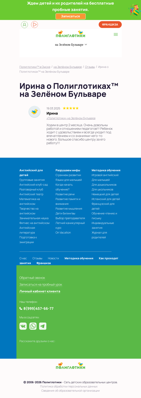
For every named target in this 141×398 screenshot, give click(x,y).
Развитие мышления (69, 208)
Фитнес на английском (34, 223)
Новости (53, 258)
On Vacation (63, 232)
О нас (23, 258)
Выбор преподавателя (70, 218)
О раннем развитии (68, 175)
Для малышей (101, 180)
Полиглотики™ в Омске (34, 67)
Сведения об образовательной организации (70, 390)
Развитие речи (65, 194)
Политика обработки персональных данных (68, 386)
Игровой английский (105, 175)
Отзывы (90, 67)
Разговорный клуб (31, 189)
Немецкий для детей (105, 194)
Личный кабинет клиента (39, 291)
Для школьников (102, 189)
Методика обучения (106, 170)
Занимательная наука (34, 218)
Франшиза (110, 24)
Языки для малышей (69, 180)
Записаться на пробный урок (40, 284)
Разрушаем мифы (68, 170)
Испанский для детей (106, 199)
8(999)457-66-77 (64, 52)
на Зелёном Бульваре (68, 67)
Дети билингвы (65, 213)
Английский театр (31, 194)
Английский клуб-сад (33, 184)
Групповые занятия (32, 180)
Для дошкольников (104, 184)
